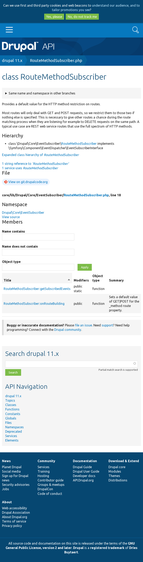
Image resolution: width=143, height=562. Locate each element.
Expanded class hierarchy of (40, 155)
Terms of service (14, 521)
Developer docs (84, 476)
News (6, 461)
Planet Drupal (11, 467)
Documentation (85, 461)
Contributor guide (50, 480)
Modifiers (81, 280)
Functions (12, 409)
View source (11, 217)
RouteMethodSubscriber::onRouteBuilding (34, 303)
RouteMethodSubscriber (79, 143)
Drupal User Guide (86, 471)
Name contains (13, 231)
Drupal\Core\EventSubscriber (23, 212)
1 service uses (30, 168)
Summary (116, 280)
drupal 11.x (12, 60)
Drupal (78, 548)
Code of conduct (50, 493)
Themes (114, 476)
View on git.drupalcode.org (28, 182)
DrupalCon (45, 489)
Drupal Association (16, 512)
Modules (114, 471)
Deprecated (13, 431)
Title (37, 280)
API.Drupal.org (83, 480)
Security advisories (16, 484)
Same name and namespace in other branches (42, 93)
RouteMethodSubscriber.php (56, 60)
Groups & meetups (51, 484)
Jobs (5, 489)
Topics (10, 400)
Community (46, 461)
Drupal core (116, 467)
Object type (11, 261)
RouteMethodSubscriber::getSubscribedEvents (37, 289)
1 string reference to (35, 163)
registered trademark (107, 548)
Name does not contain (20, 246)
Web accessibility (14, 508)
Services (11, 436)
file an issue (83, 325)
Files (8, 422)
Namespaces (14, 427)
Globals (10, 418)
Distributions (117, 480)
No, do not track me (82, 16)
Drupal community (67, 329)
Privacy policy (12, 526)
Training (44, 471)
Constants (12, 414)
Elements (11, 440)
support (107, 325)
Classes (10, 405)
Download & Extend (123, 461)
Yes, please (54, 16)
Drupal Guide (82, 467)
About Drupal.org (14, 517)
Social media (11, 471)
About (7, 502)
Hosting (43, 476)
